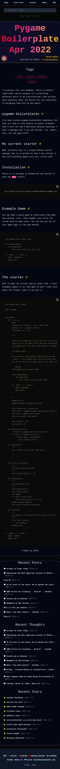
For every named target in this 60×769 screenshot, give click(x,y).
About (44, 3)
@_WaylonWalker (51, 60)
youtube (24, 756)
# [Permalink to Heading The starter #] (27, 277)
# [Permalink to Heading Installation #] (28, 167)
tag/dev (20, 77)
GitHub (10, 760)
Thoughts (37, 625)
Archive (32, 3)
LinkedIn (52, 756)
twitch (29, 760)
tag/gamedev (30, 77)
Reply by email (30, 551)
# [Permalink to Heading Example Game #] (28, 209)
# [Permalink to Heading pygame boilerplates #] (42, 114)
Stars (37, 692)
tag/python (32, 82)
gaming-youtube (38, 756)
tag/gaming (42, 77)
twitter (13, 756)
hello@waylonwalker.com (44, 760)
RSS (54, 3)
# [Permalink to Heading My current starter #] (40, 144)
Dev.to (20, 760)
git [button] (14, 177)
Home (6, 3)
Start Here (19, 3)
